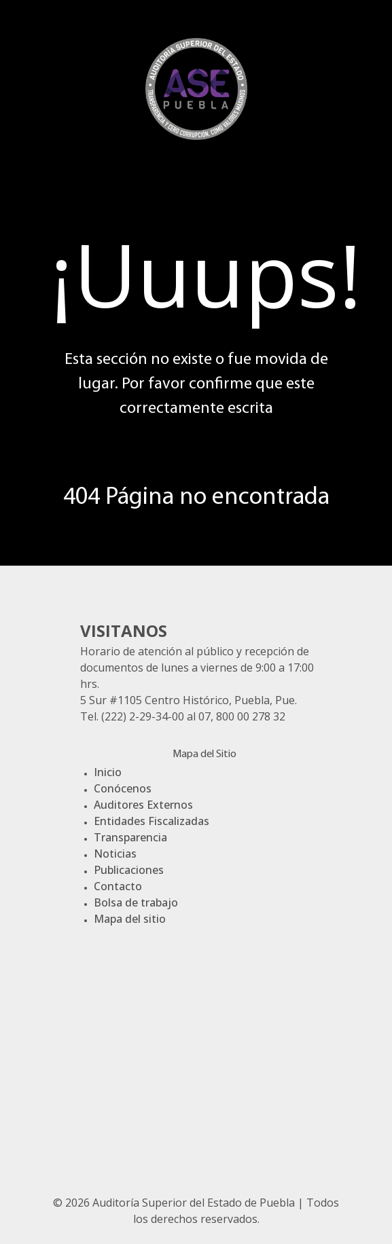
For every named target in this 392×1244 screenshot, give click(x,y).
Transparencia (130, 837)
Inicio (108, 772)
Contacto (118, 886)
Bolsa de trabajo (136, 902)
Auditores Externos (143, 804)
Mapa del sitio (130, 918)
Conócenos (123, 788)
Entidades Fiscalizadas (151, 820)
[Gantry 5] (196, 87)
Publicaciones (129, 869)
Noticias (115, 853)
